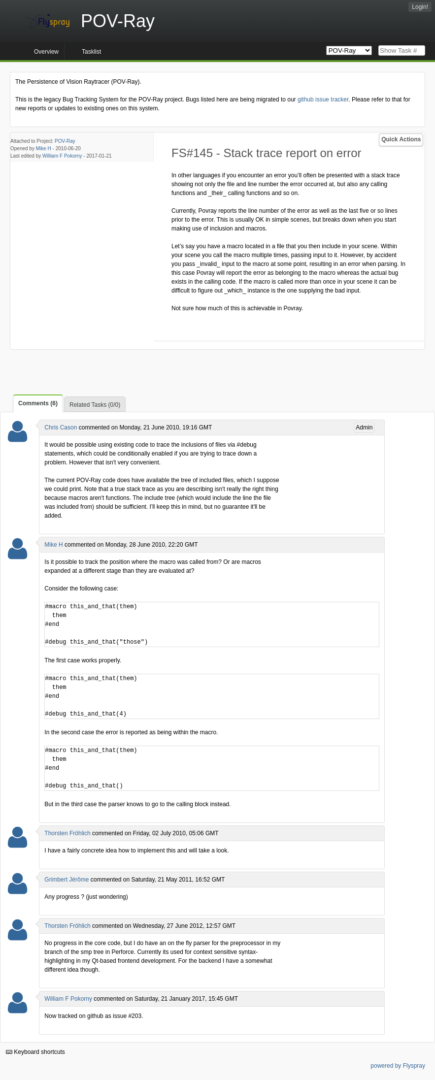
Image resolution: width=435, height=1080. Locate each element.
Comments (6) (38, 403)
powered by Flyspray (397, 1065)
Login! (420, 6)
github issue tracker (323, 99)
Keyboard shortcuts (35, 1051)
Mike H (43, 148)
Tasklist (91, 51)
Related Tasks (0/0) (94, 404)
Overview (46, 51)
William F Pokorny (62, 156)
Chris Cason (60, 427)
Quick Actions (401, 139)
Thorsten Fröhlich (67, 833)
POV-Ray (65, 141)
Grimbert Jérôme (66, 879)
